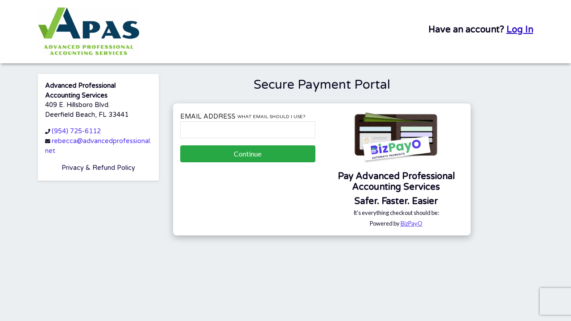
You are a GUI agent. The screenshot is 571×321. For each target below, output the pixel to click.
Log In (519, 30)
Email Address (242, 116)
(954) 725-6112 (76, 131)
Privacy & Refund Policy (98, 168)
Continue (247, 153)
